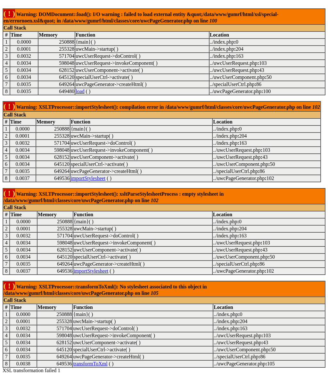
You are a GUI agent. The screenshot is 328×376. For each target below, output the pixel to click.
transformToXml (90, 363)
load (80, 91)
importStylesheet (88, 178)
